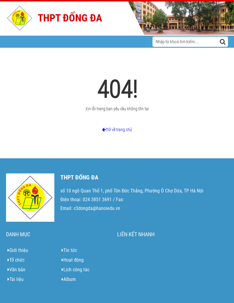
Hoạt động (73, 260)
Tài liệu (16, 279)
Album (69, 279)
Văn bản (16, 269)
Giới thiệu (18, 250)
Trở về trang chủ (117, 129)
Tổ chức (16, 260)
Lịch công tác (75, 269)
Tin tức (69, 250)
